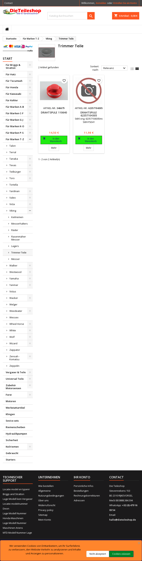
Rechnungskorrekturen (87, 495)
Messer (15, 259)
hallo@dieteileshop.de (122, 519)
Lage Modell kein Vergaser (18, 499)
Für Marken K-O (15, 126)
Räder (14, 230)
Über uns (43, 500)
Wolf (12, 337)
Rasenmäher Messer (18, 238)
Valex (12, 197)
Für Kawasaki (13, 93)
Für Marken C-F (14, 113)
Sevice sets (12, 420)
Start (7, 59)
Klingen (10, 414)
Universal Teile (15, 378)
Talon (12, 145)
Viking (12, 210)
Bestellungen (81, 490)
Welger (13, 304)
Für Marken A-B (15, 106)
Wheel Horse (16, 324)
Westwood (15, 272)
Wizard (13, 343)
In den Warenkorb (52, 140)
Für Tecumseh (14, 80)
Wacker (13, 298)
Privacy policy (45, 510)
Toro (12, 178)
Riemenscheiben (15, 427)
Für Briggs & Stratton (13, 66)
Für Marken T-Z (15, 139)
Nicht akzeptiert (97, 553)
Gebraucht (12, 453)
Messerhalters (19, 223)
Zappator (14, 350)
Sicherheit (12, 440)
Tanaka (13, 158)
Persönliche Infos (83, 486)
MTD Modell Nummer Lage (17, 532)
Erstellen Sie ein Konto (125, 3)
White (12, 330)
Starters (10, 459)
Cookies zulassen (121, 553)
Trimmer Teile (18, 252)
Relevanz (114, 68)
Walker (13, 265)
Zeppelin (14, 365)
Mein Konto (44, 519)
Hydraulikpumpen (16, 433)
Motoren (11, 401)
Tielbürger (15, 171)
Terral (12, 152)
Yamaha (14, 278)
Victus (12, 291)
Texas (12, 165)
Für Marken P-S (15, 132)
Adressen (79, 500)
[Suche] (71, 15)
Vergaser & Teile (16, 372)
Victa (12, 204)
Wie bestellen (46, 486)
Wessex (13, 317)
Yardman (14, 191)
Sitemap (43, 515)
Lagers (15, 246)
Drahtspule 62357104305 (88, 114)
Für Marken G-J (14, 119)
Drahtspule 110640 (54, 112)
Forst (9, 394)
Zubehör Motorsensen (13, 387)
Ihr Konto (82, 477)
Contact (8, 3)
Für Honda (12, 87)
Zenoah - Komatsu (14, 358)
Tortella (13, 184)
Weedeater (15, 311)
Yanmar (13, 285)
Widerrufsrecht (46, 505)
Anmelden (101, 3)
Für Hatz (11, 74)
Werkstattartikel (15, 407)
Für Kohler (12, 100)
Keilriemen (17, 217)
